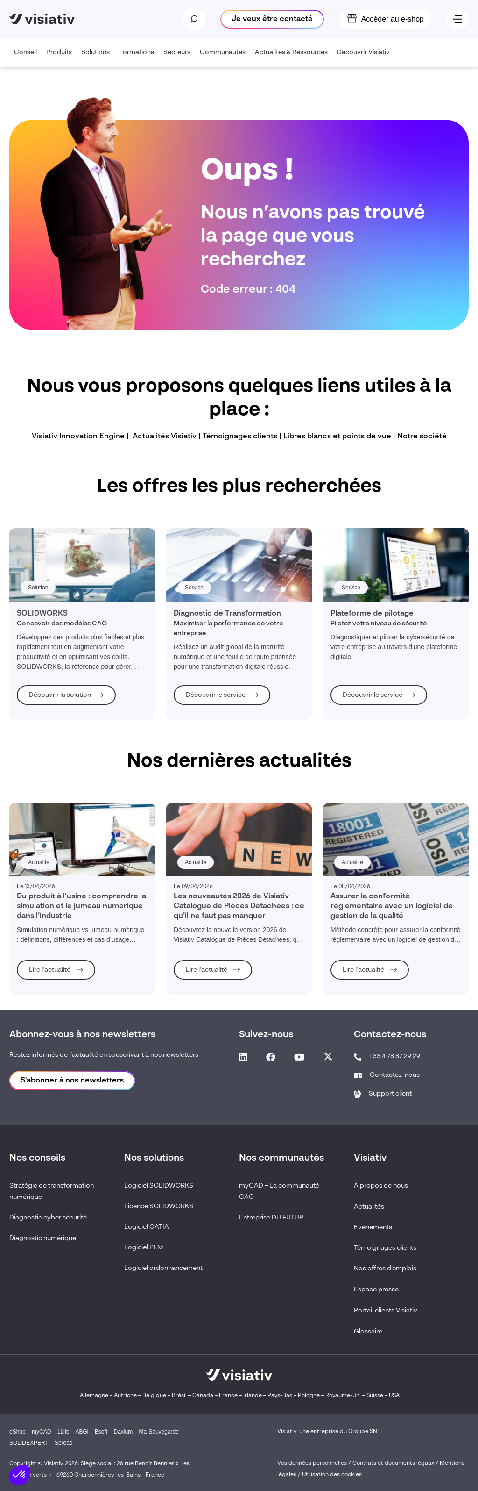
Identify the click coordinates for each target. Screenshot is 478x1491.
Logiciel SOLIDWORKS (158, 1186)
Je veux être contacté (272, 19)
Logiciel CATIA (146, 1227)
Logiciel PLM (143, 1247)
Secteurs (179, 58)
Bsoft (101, 1431)
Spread (64, 1443)
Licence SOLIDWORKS (158, 1206)
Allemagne (94, 1395)
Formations (139, 58)
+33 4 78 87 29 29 (394, 1056)
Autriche (125, 1395)
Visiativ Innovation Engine (78, 436)
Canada (202, 1395)
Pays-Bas (279, 1395)
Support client (390, 1093)
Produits (61, 58)
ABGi (81, 1431)
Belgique (155, 1395)
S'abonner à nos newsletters (72, 1080)
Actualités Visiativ (165, 436)
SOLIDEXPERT (29, 1443)
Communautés (225, 58)
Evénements (373, 1227)
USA (394, 1395)
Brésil (179, 1395)
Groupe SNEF (366, 1431)
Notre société (422, 436)
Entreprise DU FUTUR (271, 1217)
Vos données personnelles (312, 1463)
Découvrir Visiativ (365, 58)
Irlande (252, 1395)
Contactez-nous (395, 1075)
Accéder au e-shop (392, 19)
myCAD (41, 1431)
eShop (17, 1431)
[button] (19, 1475)
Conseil (28, 58)
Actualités (369, 1207)
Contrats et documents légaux (393, 1463)
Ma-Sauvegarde (158, 1431)
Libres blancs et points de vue (337, 436)
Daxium (123, 1431)
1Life (63, 1431)
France (228, 1395)
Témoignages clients (240, 436)
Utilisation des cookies (332, 1474)
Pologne (309, 1395)
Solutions (97, 58)
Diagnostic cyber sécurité (48, 1217)
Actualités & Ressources (293, 58)
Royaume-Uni (343, 1395)
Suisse (374, 1395)
